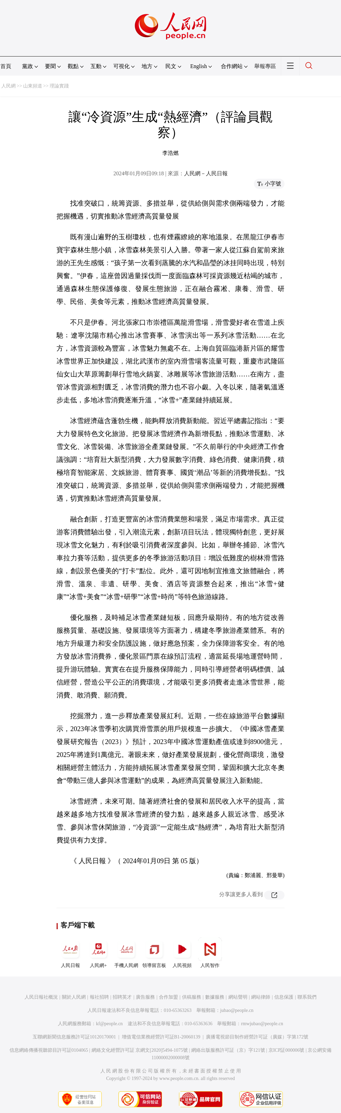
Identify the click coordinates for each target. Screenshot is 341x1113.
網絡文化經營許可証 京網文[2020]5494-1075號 (140, 1050)
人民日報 (70, 952)
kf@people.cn (109, 1023)
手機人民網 (126, 952)
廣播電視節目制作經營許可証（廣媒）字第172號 (257, 1036)
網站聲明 (237, 997)
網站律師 (260, 997)
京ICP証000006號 (287, 1050)
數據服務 (214, 997)
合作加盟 (168, 997)
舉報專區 (265, 66)
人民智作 (210, 952)
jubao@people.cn (237, 1010)
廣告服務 (145, 997)
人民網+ (98, 952)
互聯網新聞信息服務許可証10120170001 (74, 1036)
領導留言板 (154, 952)
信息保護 (283, 997)
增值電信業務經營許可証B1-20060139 (161, 1036)
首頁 (5, 66)
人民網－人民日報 (206, 173)
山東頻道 (32, 85)
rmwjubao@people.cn (262, 1023)
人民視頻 (182, 952)
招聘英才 (122, 997)
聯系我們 (306, 997)
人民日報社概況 (41, 997)
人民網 (8, 85)
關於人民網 (74, 997)
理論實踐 (59, 85)
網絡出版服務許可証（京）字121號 (228, 1050)
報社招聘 (99, 997)
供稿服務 (191, 997)
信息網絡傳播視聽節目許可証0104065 (49, 1050)
